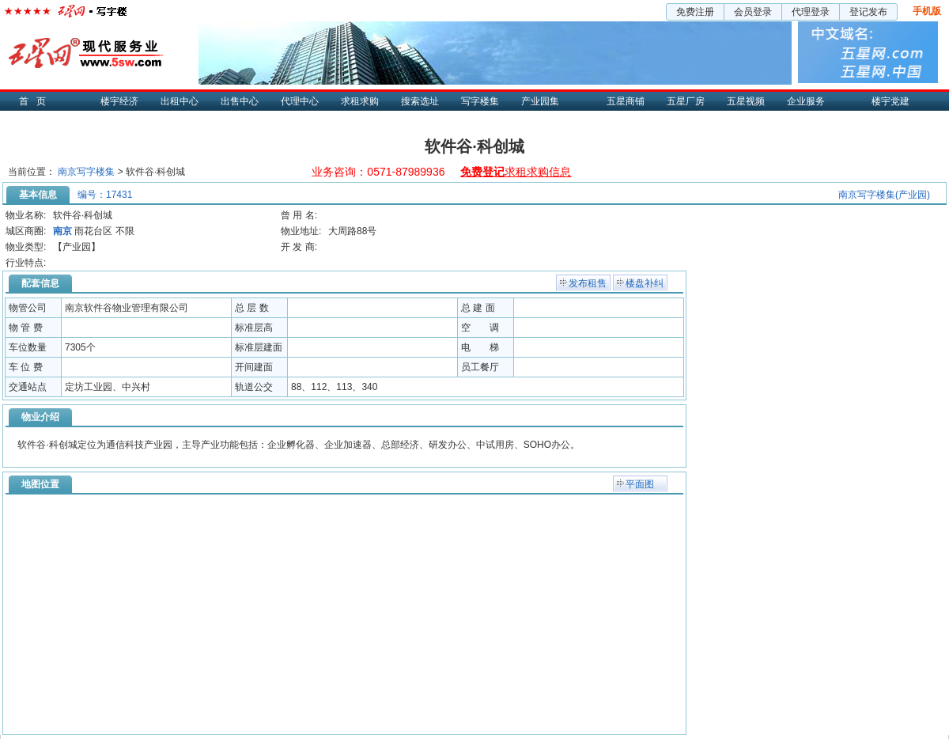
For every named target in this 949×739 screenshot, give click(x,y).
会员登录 (753, 11)
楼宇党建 (890, 101)
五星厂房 (686, 101)
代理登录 (811, 11)
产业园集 (540, 101)
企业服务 (806, 101)
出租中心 (179, 101)
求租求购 (360, 101)
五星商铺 (626, 101)
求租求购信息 (515, 171)
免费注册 (695, 11)
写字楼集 (480, 101)
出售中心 (240, 101)
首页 (36, 101)
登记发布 (868, 11)
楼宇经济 (119, 101)
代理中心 (300, 101)
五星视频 (746, 101)
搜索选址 (420, 101)
